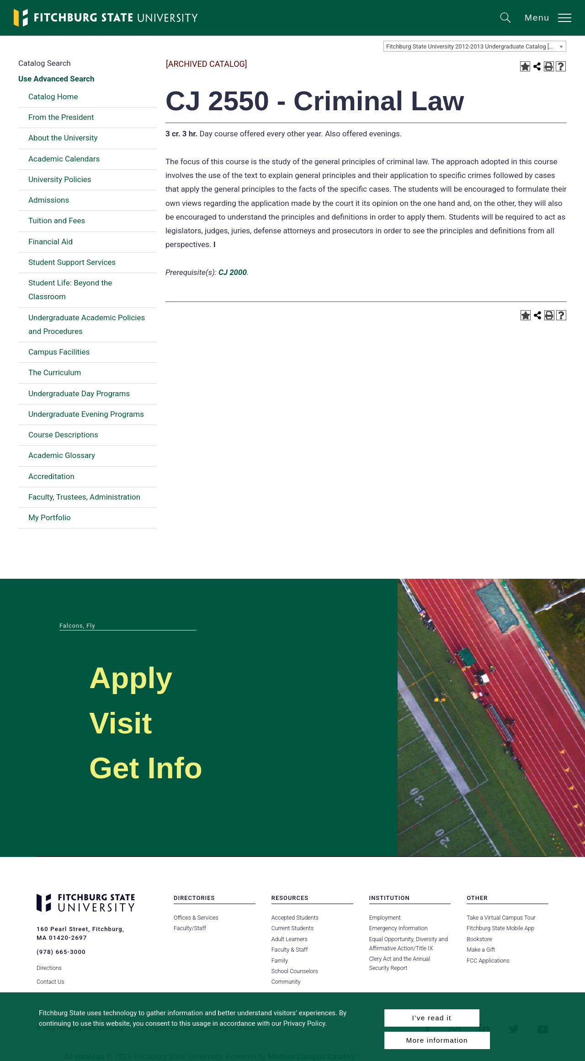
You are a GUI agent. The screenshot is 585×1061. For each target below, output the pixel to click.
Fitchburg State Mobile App (500, 928)
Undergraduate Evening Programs (86, 414)
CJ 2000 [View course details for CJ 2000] (232, 272)
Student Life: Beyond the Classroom (70, 289)
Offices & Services (196, 917)
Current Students (292, 928)
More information (437, 1040)
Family (279, 960)
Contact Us (50, 981)
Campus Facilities (59, 351)
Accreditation (51, 476)
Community (286, 981)
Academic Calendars (64, 158)
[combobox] (474, 46)
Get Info (145, 768)
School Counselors (294, 971)
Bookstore (479, 939)
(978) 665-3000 (61, 951)
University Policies (59, 179)
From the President (61, 117)
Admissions (48, 200)
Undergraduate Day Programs (79, 393)
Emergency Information (398, 928)
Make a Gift (481, 949)
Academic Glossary (61, 455)
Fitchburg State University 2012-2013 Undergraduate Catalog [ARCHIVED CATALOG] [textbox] (476, 46)
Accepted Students (295, 917)
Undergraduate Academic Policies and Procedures (86, 324)
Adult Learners (289, 939)
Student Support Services (72, 262)
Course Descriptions (63, 434)
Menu (537, 17)
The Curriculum (54, 372)
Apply (130, 678)
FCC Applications (488, 960)
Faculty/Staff (190, 928)
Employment (385, 917)
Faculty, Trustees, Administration (84, 496)
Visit (120, 723)
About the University (63, 137)
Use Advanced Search (56, 78)
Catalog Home (53, 96)
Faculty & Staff (289, 949)
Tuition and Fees (56, 220)
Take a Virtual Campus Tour (501, 917)
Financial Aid (50, 241)
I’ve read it (431, 1018)
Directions (49, 967)
